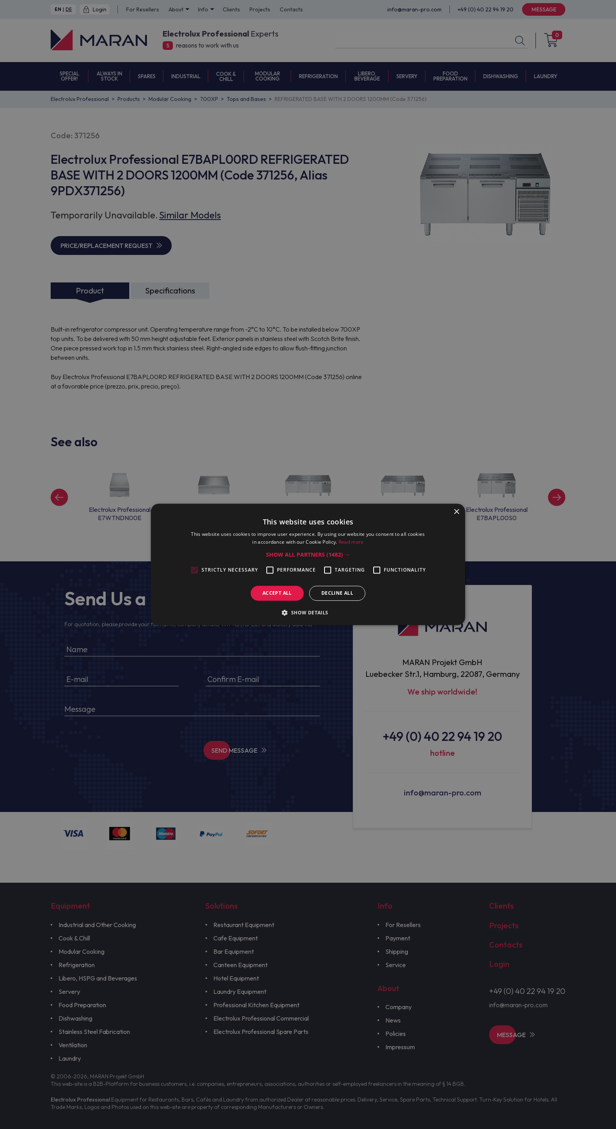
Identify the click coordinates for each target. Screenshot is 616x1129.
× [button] (456, 512)
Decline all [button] (337, 593)
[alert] (308, 564)
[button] (308, 554)
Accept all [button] (277, 593)
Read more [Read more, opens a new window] (351, 542)
